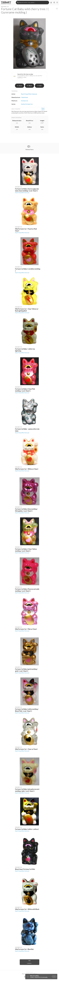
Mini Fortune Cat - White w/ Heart (26, 469)
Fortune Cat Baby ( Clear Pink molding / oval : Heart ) (25, 390)
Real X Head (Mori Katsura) (22, 192)
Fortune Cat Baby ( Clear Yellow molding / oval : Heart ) (26, 550)
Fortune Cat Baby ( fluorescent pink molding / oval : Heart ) (27, 590)
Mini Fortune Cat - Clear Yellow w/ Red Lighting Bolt (26, 310)
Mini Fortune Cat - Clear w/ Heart (26, 749)
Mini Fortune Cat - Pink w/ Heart (26, 629)
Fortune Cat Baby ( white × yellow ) (27, 829)
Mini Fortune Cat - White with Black (27, 909)
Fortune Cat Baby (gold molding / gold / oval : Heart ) (26, 670)
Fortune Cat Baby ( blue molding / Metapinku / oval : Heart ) (26, 510)
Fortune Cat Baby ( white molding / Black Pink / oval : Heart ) (27, 710)
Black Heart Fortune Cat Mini (25, 869)
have (19, 85)
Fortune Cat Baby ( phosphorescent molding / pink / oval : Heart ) (27, 790)
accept (54, 976)
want (29, 85)
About (23, 974)
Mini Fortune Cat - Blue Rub (24, 949)
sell (39, 85)
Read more (43, 108)
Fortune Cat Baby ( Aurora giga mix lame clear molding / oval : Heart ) (27, 190)
